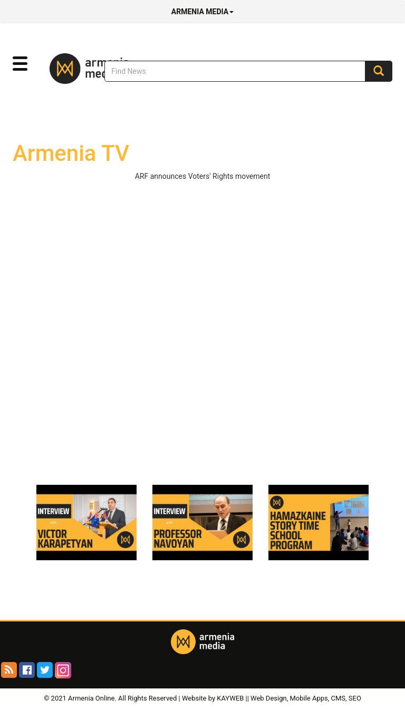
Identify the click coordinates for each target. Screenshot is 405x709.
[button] (20, 63)
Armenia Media (202, 11)
